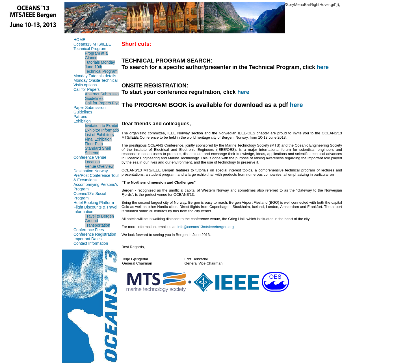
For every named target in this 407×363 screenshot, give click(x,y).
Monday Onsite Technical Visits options (95, 82)
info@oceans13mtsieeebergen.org (205, 227)
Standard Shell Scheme (98, 150)
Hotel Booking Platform (93, 202)
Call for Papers (86, 89)
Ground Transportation (97, 222)
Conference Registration (94, 234)
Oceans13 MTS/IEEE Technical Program (92, 46)
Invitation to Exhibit (101, 125)
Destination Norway (90, 171)
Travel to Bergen (99, 216)
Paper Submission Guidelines (89, 109)
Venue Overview (99, 166)
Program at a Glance (96, 55)
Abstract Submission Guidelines (103, 96)
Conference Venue (89, 157)
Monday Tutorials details (94, 76)
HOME (79, 39)
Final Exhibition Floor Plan (98, 141)
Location (92, 162)
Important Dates (87, 239)
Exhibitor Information (103, 130)
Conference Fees (88, 229)
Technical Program (101, 71)
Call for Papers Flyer (103, 103)
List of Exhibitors (99, 134)
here (323, 67)
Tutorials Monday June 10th (100, 64)
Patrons (80, 116)
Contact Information (90, 243)
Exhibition (82, 121)
